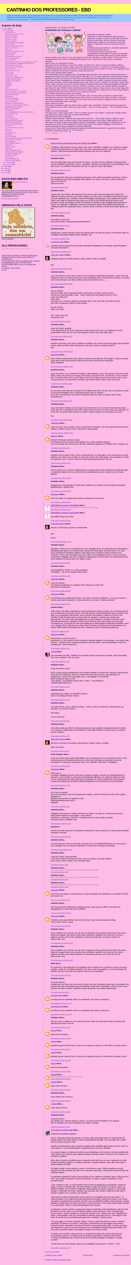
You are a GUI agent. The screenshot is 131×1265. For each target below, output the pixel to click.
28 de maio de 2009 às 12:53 (60, 736)
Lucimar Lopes (57, 242)
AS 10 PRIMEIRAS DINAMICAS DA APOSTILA (19, 63)
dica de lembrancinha (11, 114)
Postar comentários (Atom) (61, 1260)
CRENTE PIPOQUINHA (12, 108)
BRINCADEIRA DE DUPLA (13, 150)
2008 (6, 166)
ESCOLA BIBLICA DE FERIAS (14, 46)
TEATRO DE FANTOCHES (13, 79)
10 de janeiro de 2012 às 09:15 (61, 1038)
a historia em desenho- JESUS (14, 127)
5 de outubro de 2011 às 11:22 (60, 1027)
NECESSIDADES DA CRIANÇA (14, 42)
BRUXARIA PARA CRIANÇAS (14, 107)
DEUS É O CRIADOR (11, 48)
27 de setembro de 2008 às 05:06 (61, 284)
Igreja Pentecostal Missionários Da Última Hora (71, 143)
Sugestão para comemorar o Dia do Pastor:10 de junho (21, 62)
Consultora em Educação (62, 1130)
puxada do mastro (10, 133)
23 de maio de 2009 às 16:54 (60, 721)
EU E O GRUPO (10, 68)
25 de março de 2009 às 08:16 (60, 604)
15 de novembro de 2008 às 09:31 (62, 351)
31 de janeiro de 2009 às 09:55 (61, 509)
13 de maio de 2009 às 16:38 (60, 661)
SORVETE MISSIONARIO (13, 160)
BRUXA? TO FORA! (11, 155)
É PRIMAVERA (9, 110)
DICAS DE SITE (10, 44)
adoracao (55, 133)
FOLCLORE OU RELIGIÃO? (13, 139)
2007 (6, 28)
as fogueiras (8, 134)
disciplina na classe (11, 39)
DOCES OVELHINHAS (12, 94)
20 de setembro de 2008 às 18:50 (61, 269)
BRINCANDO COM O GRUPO (14, 67)
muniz (53, 1031)
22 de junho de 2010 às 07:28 (60, 900)
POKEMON (8, 148)
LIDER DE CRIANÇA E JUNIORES (15, 93)
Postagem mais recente (53, 1255)
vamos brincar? (9, 157)
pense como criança (11, 37)
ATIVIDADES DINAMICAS (13, 153)
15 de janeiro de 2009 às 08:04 (61, 478)
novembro (9, 162)
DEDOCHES (9, 145)
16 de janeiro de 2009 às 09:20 (61, 491)
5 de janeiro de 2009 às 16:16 (60, 448)
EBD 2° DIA (8, 49)
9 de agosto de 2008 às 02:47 (60, 238)
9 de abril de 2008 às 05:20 (59, 187)
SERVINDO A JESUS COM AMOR (65, 505)
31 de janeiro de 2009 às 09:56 (61, 520)
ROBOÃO (8, 86)
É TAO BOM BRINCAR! (12, 159)
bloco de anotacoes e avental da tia (15, 91)
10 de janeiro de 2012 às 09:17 (61, 1049)
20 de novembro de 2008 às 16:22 (62, 366)
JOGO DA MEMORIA (11, 119)
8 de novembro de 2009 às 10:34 (61, 849)
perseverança (56, 995)
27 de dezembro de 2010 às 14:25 (62, 943)
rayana (54, 1082)
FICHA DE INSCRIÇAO (12, 58)
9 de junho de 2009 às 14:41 (60, 751)
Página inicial (88, 1255)
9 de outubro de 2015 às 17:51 (60, 1248)
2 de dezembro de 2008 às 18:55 (61, 383)
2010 (6, 170)
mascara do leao (10, 32)
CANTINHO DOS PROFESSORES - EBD (49, 9)
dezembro (9, 164)
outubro (8, 30)
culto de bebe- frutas (11, 75)
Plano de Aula (9, 72)
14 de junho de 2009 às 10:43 (60, 766)
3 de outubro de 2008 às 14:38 (60, 321)
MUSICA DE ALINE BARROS (14, 124)
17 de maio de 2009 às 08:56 (60, 687)
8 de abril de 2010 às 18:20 (59, 864)
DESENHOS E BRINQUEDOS (14, 103)
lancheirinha (8, 115)
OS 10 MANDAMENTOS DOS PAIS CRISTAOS (19, 112)
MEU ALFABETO (10, 141)
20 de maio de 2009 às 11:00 (60, 700)
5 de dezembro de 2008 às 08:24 (61, 401)
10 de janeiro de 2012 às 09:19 (61, 1071)
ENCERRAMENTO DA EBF (13, 56)
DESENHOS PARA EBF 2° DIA (14, 51)
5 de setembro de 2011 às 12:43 (61, 1003)
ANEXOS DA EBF (10, 53)
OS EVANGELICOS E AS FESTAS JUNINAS (18, 138)
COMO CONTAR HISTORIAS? (14, 152)
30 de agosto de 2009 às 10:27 (61, 836)
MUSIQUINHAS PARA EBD (13, 122)
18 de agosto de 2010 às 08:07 (61, 926)
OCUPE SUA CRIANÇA (12, 100)
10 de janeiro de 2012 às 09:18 (61, 1060)
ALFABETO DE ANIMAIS (12, 81)
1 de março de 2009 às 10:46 (60, 563)
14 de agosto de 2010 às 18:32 (61, 913)
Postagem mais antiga (121, 1255)
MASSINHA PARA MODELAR (14, 121)
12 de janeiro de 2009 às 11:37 (61, 463)
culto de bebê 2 (9, 74)
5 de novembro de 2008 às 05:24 (61, 336)
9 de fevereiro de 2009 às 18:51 (61, 541)
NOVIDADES (9, 96)
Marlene (54, 436)
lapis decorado (9, 117)
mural (6, 88)
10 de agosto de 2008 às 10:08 (61, 251)
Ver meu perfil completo (10, 199)
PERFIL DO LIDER (11, 41)
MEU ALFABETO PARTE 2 (13, 143)
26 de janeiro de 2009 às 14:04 (61, 502)
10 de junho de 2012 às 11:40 (60, 1127)
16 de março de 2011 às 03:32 (60, 975)
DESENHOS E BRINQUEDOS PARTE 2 (17, 105)
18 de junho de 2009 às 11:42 (60, 785)
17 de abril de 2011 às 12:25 (60, 992)
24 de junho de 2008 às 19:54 (60, 212)
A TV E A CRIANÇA (11, 101)
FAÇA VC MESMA (10, 136)
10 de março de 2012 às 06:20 (60, 1112)
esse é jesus (9, 126)
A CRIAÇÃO (8, 84)
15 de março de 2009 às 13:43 (60, 576)
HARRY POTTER (10, 146)
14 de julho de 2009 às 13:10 (60, 806)
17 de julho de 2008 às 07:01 (60, 225)
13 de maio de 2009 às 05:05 (60, 648)
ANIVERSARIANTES (11, 89)
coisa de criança (58, 255)
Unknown (55, 355)
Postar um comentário (52, 1251)
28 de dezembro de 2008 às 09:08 (62, 433)
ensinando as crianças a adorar (14, 34)
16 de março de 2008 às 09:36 (60, 155)
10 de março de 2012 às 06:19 (60, 1090)
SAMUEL (8, 82)
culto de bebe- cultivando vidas (14, 77)
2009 (6, 168)
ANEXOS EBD (9, 55)
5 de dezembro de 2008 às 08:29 (61, 420)
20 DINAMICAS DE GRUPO (13, 65)
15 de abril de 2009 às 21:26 (60, 631)
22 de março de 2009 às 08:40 (60, 591)
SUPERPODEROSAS (11, 98)
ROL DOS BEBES (10, 60)
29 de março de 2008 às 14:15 (60, 170)
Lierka (54, 652)
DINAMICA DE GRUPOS (12, 70)
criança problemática (11, 36)
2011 (6, 172)
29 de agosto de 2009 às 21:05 (61, 823)
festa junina (8, 129)
